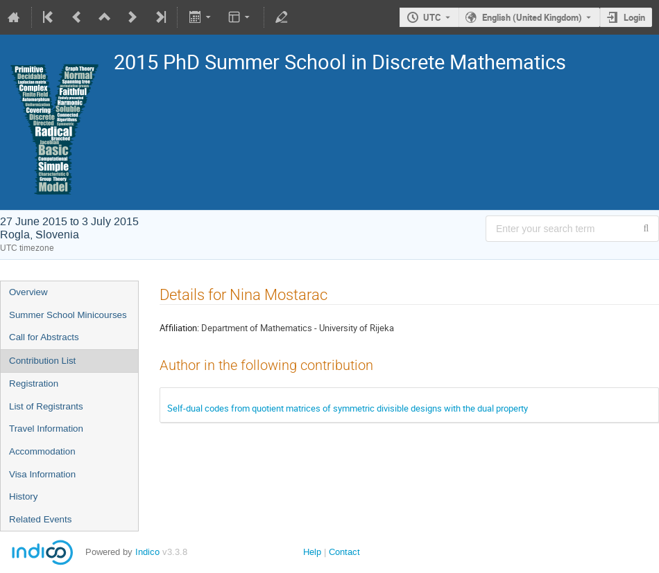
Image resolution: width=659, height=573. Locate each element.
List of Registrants (46, 406)
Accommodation (42, 451)
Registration (33, 383)
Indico (147, 552)
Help (312, 552)
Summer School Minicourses (68, 315)
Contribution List (42, 360)
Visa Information (42, 474)
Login (634, 17)
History (23, 496)
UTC (432, 17)
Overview (28, 292)
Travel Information (46, 428)
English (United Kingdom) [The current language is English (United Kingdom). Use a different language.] (532, 17)
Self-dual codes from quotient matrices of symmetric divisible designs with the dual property (347, 408)
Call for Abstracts (44, 337)
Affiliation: (179, 327)
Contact (344, 552)
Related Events (40, 519)
